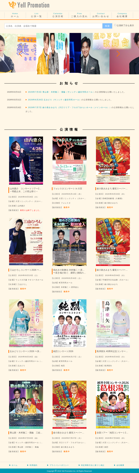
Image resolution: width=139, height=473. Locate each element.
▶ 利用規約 (32, 465)
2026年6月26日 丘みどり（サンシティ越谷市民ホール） (54, 100)
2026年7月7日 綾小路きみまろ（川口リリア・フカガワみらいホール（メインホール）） (69, 107)
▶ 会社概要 (119, 465)
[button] (20, 54)
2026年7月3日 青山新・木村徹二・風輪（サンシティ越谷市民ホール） (61, 92)
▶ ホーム (13, 465)
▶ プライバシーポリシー (58, 465)
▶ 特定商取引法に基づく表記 (91, 465)
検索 (107, 26)
